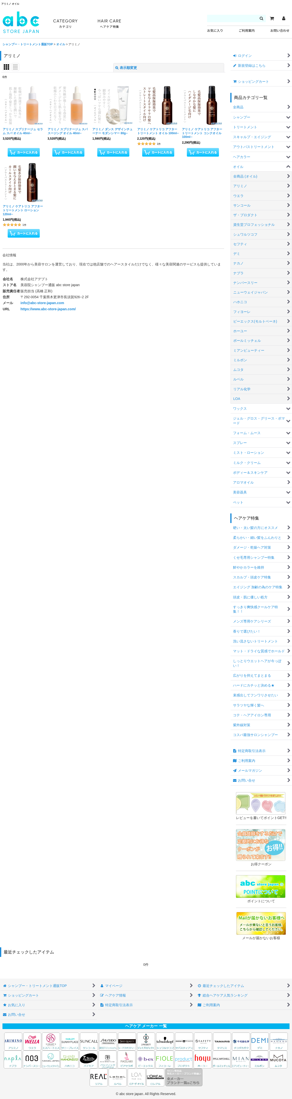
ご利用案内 (247, 31)
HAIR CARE (109, 23)
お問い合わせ (280, 31)
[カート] (271, 18)
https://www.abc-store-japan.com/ (48, 309)
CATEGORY (65, 23)
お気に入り (215, 31)
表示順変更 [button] (126, 68)
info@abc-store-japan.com (42, 303)
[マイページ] (283, 18)
